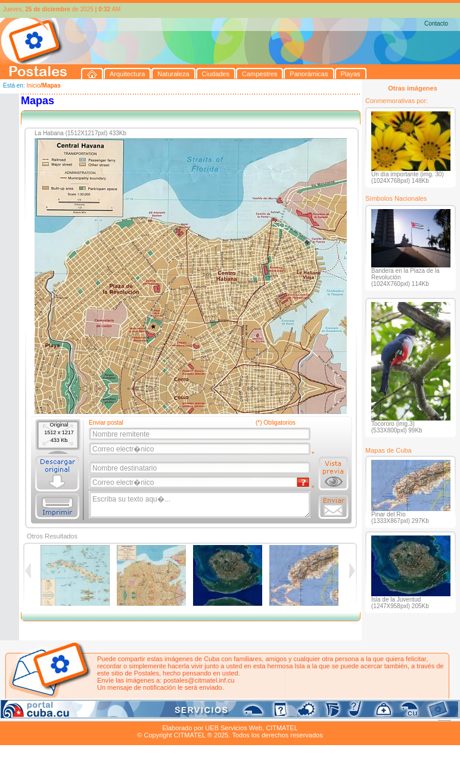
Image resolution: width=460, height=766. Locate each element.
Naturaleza (77, 714)
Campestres (148, 714)
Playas (225, 714)
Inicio (33, 85)
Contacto (436, 23)
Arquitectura (37, 714)
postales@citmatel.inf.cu (198, 680)
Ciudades (112, 714)
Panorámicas (191, 714)
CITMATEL (282, 727)
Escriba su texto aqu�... (200, 505)
